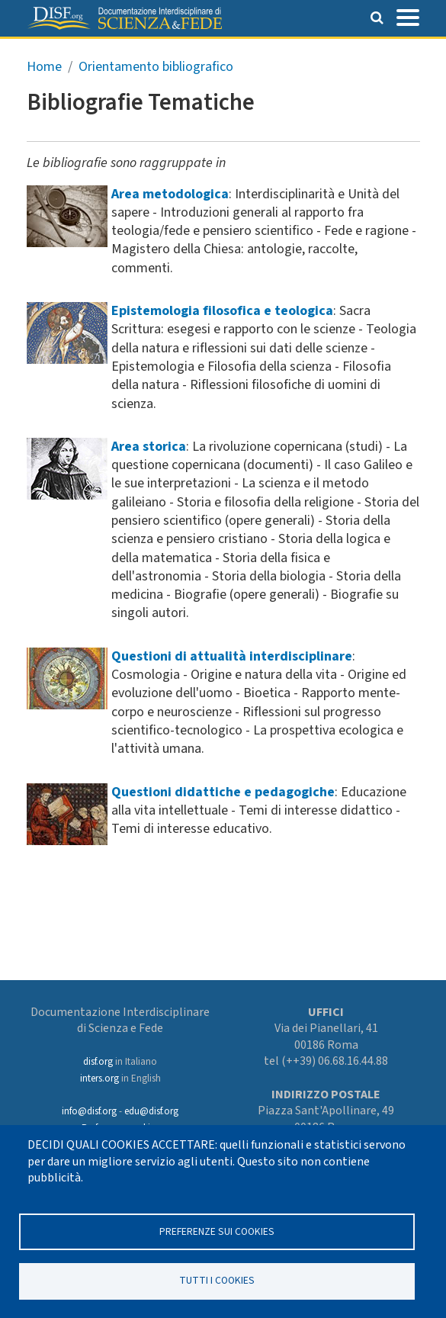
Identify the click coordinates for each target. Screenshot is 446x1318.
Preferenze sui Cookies (216, 1230)
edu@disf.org (151, 1111)
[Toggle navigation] (408, 16)
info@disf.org (89, 1111)
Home (44, 66)
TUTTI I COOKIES (217, 1280)
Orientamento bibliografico (156, 66)
